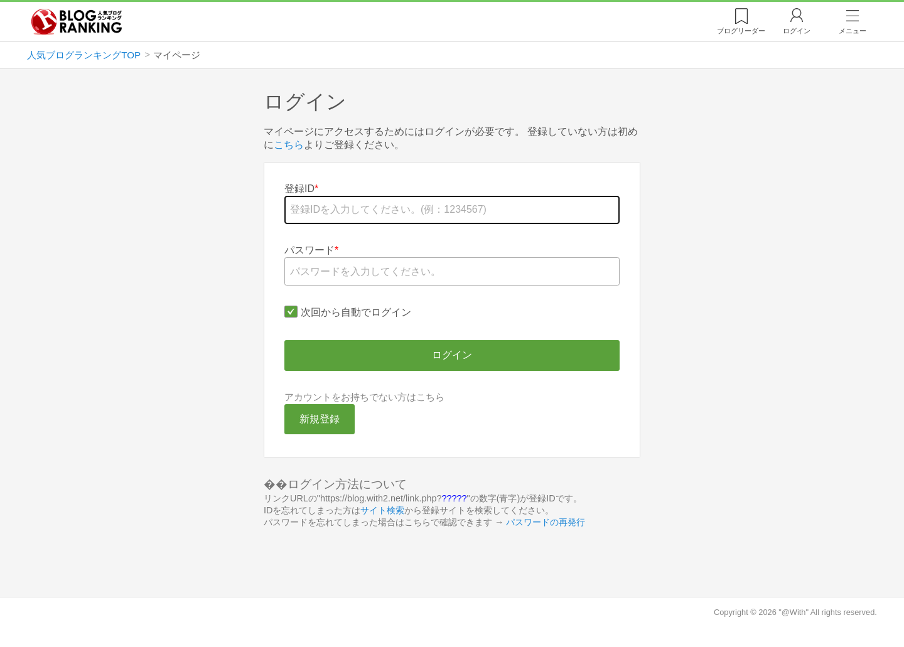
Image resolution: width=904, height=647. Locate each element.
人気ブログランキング (82, 22)
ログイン (796, 31)
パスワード (309, 250)
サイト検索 (382, 510)
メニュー (852, 31)
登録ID (299, 188)
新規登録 (319, 419)
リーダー (741, 31)
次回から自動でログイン (356, 312)
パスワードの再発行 (545, 522)
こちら (289, 144)
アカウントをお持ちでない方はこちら (364, 397)
